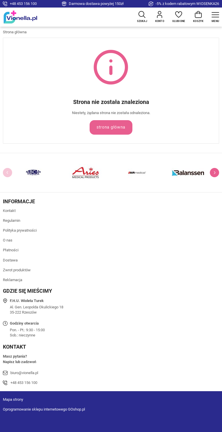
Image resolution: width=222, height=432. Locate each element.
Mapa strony (13, 399)
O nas (7, 240)
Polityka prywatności (20, 230)
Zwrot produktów (17, 270)
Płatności (10, 250)
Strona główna (15, 32)
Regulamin (11, 220)
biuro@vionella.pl (24, 373)
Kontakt (9, 210)
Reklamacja (12, 280)
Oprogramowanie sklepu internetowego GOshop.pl (44, 409)
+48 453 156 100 (23, 3)
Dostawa (10, 260)
